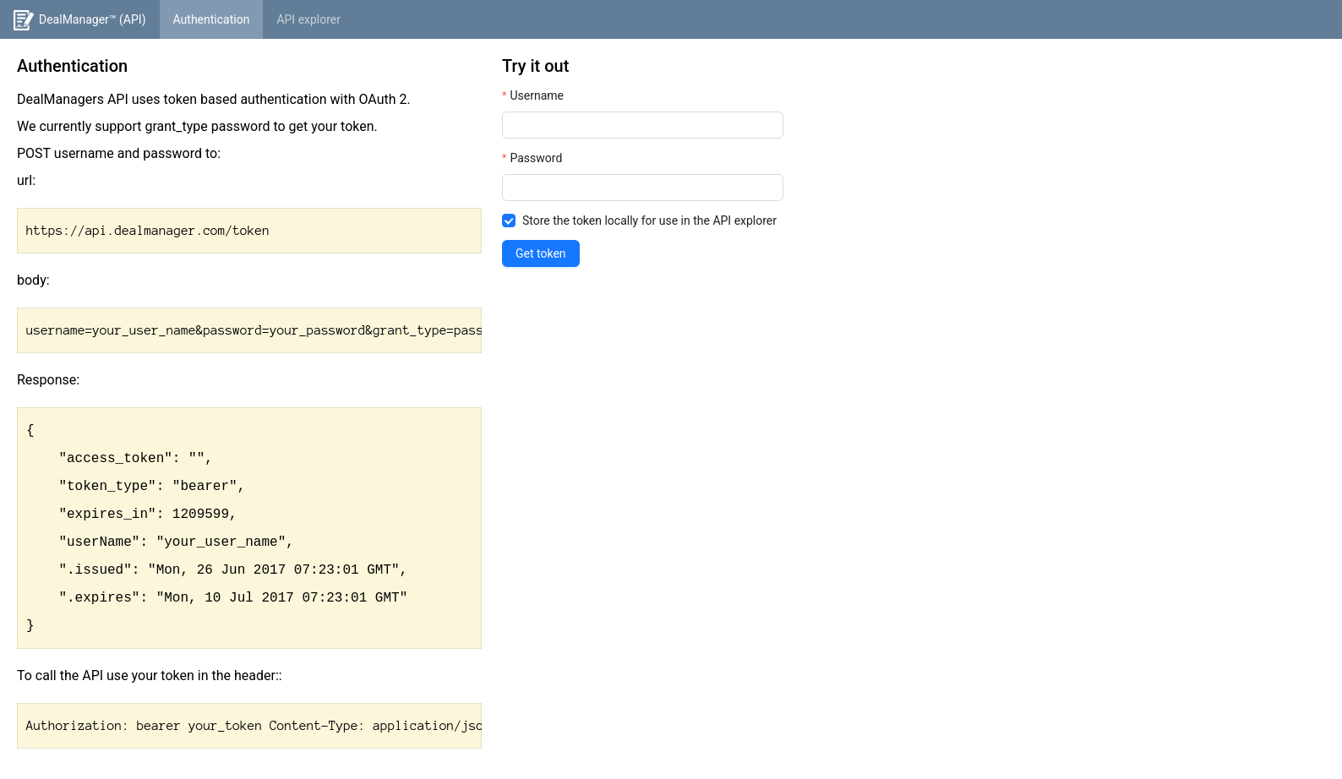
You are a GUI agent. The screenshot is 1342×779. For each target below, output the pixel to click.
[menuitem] (80, 19)
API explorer (308, 19)
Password (536, 158)
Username (537, 95)
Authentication (211, 19)
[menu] (671, 19)
